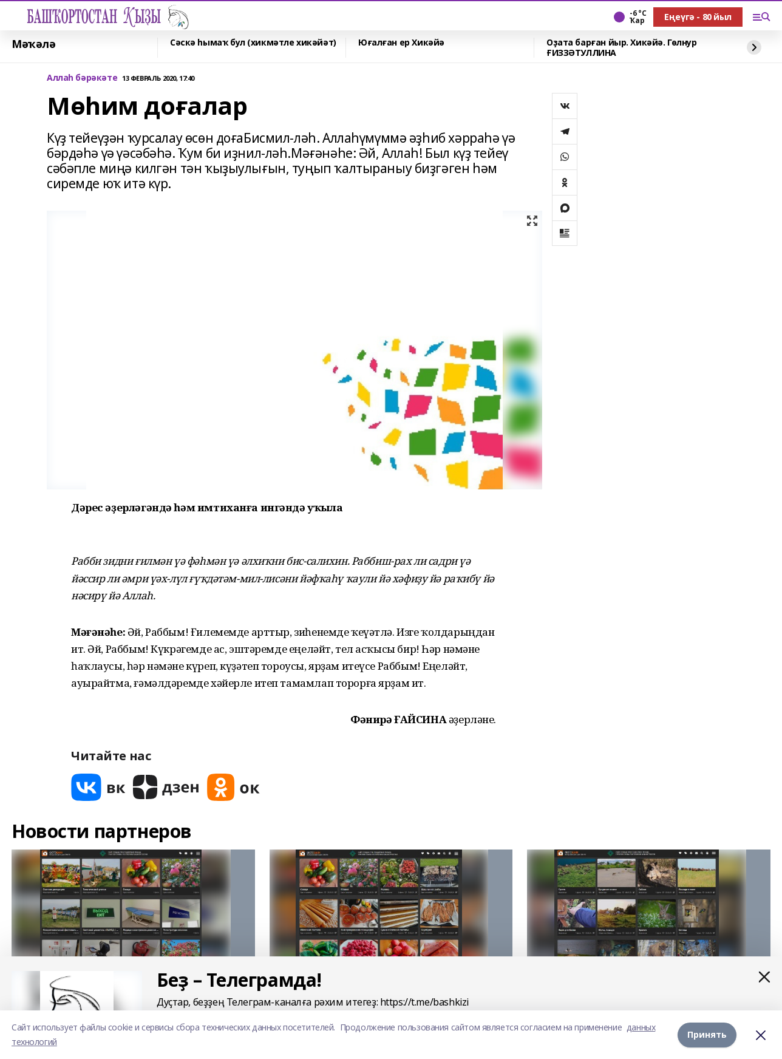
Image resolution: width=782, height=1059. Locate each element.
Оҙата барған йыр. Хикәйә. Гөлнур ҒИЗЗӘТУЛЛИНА (621, 48)
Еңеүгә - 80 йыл (698, 16)
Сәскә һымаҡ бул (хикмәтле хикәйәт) (253, 43)
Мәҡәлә (33, 44)
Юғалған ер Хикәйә (401, 43)
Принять (707, 1034)
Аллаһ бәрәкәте (82, 78)
